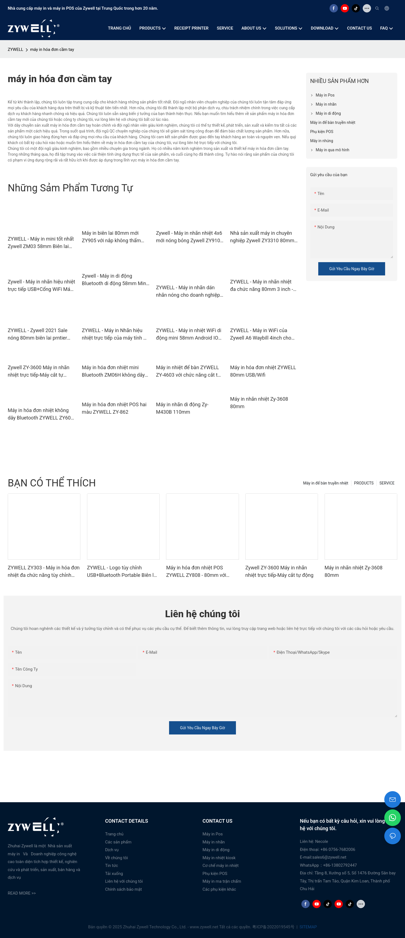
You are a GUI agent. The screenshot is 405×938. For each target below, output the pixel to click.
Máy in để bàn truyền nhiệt (325, 483)
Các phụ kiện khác (219, 889)
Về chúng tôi (116, 857)
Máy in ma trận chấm (221, 881)
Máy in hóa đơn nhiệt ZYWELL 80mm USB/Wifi (263, 371)
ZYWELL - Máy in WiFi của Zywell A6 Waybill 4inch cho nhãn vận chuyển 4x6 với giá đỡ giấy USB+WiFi (261, 334)
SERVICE (387, 483)
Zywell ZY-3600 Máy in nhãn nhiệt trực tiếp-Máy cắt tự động (38, 371)
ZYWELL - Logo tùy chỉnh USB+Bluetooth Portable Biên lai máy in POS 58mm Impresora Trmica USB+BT (122, 572)
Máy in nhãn (213, 842)
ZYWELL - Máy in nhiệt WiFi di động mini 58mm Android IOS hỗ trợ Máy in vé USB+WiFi (188, 334)
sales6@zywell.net (329, 857)
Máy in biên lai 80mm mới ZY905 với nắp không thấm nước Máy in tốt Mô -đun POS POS (114, 237)
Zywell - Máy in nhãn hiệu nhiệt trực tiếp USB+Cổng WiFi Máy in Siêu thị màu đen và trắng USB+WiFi (41, 286)
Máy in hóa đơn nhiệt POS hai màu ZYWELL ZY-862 (114, 408)
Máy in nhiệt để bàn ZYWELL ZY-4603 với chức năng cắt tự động (188, 371)
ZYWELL (15, 49)
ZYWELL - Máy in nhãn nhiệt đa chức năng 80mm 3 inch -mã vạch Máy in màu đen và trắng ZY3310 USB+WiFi (261, 286)
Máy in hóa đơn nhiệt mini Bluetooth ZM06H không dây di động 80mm (113, 371)
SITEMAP (308, 926)
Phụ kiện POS (214, 873)
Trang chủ (114, 834)
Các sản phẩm (118, 842)
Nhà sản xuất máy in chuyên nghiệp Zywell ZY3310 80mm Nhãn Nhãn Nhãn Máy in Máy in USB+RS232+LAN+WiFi (262, 237)
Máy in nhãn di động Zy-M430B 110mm (182, 408)
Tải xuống (114, 873)
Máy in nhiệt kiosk (219, 857)
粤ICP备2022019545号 (273, 926)
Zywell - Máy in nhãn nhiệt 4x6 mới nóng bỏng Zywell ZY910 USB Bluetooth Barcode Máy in (189, 237)
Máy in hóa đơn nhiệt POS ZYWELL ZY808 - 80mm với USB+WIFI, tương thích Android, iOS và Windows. (200, 572)
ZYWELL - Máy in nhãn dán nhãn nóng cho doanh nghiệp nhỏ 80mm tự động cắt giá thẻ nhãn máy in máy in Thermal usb (189, 292)
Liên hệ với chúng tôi (124, 881)
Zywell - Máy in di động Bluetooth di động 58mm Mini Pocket (114, 280)
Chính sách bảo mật (123, 889)
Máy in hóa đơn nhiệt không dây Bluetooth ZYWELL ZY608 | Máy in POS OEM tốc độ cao (40, 414)
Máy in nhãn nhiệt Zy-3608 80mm (259, 402)
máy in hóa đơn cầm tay (52, 49)
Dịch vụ (112, 849)
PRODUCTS (364, 483)
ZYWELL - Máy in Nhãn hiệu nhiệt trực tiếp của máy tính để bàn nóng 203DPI (115, 334)
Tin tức (111, 865)
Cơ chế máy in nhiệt (220, 865)
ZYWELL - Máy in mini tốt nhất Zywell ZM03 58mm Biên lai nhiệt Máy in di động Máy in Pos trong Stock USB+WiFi (41, 243)
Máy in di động (216, 849)
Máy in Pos (212, 834)
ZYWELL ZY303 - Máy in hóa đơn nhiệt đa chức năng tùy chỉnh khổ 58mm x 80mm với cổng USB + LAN (44, 572)
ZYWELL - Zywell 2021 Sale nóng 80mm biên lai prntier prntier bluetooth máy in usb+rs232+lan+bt (37, 334)
